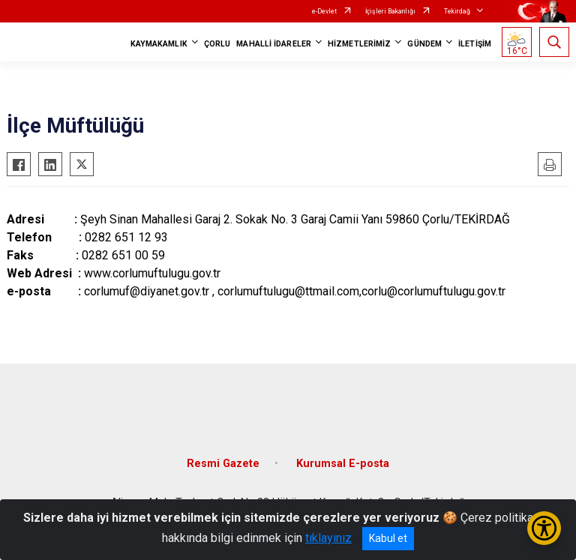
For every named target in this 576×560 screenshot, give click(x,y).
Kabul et (388, 538)
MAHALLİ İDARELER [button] (273, 44)
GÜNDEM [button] (424, 44)
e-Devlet (324, 11)
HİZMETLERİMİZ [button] (359, 44)
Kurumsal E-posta (342, 463)
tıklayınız (328, 538)
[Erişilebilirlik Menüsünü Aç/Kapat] (544, 528)
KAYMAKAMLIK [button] (159, 44)
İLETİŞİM (474, 44)
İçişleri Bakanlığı (390, 11)
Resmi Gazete (223, 463)
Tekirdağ (457, 11)
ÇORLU (217, 44)
